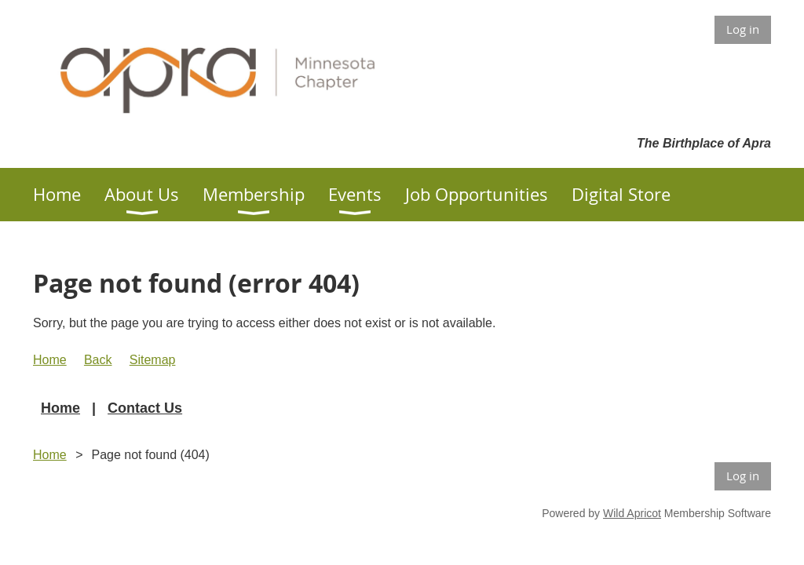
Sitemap (153, 359)
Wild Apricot (632, 513)
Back (98, 359)
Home (50, 359)
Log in (742, 29)
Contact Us (145, 408)
